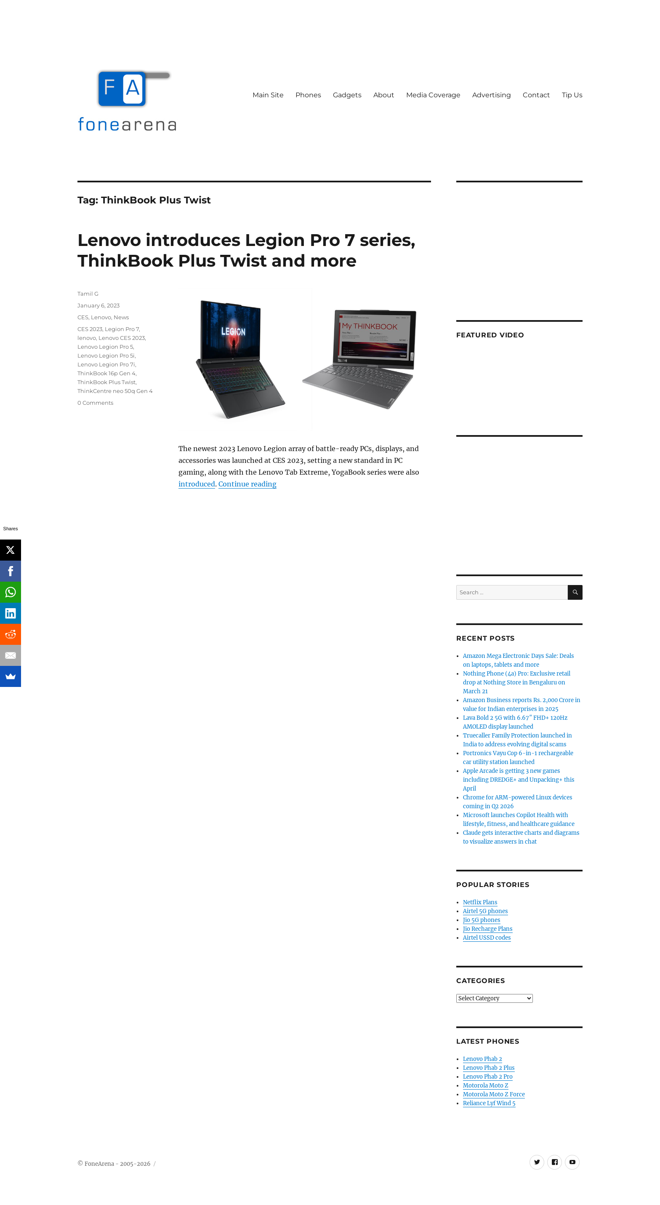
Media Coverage (433, 95)
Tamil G (87, 293)
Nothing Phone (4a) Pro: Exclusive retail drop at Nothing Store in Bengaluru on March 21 (516, 682)
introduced (196, 484)
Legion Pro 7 (122, 329)
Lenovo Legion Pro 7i (106, 364)
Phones (308, 95)
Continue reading (247, 484)
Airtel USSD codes (487, 937)
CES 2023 (89, 329)
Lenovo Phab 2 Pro (488, 1076)
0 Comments (95, 402)
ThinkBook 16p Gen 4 (106, 373)
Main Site (268, 95)
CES (82, 317)
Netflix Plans (480, 902)
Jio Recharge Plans (488, 928)
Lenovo (101, 317)
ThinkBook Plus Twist (106, 382)
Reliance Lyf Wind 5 (489, 1103)
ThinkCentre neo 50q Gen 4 (115, 390)
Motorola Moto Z (485, 1085)
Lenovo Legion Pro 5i (106, 355)
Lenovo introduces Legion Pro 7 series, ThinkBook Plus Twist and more (246, 250)
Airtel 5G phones (485, 911)
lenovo (86, 337)
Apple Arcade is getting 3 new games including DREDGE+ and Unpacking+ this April (519, 779)
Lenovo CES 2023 (121, 337)
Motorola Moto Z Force (494, 1094)
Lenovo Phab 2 (482, 1059)
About (383, 95)
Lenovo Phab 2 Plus (489, 1067)
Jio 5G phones (481, 920)
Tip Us (572, 95)
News (121, 317)
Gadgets (347, 95)
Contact (536, 95)
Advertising (491, 95)
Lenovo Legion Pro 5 (105, 346)
